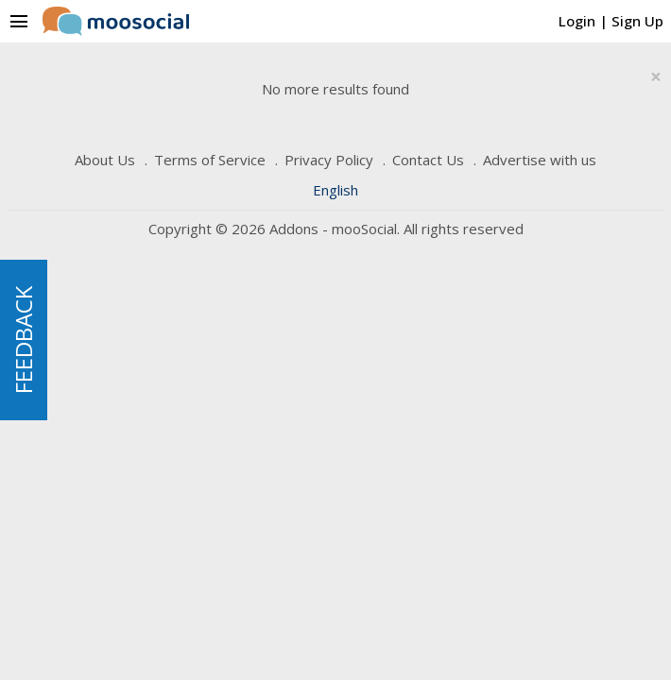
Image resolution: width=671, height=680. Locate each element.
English (335, 189)
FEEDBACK (23, 340)
